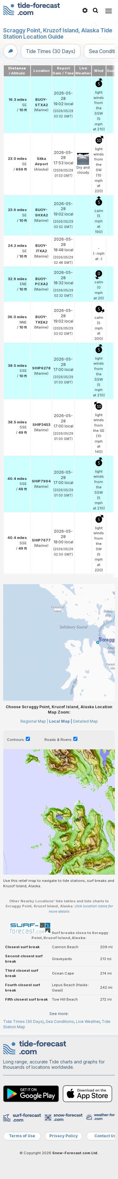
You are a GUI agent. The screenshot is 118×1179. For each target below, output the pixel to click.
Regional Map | (34, 721)
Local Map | (60, 721)
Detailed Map (85, 721)
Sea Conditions (60, 1021)
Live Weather (88, 1021)
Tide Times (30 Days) (51, 51)
